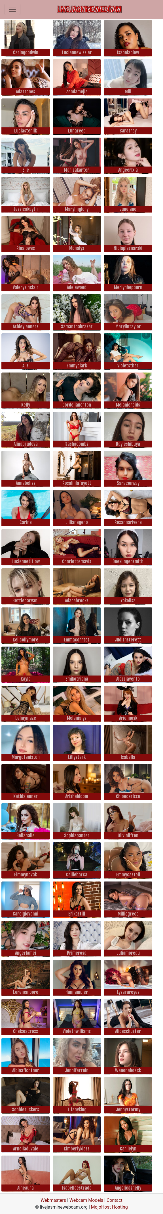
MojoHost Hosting (109, 1207)
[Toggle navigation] (12, 9)
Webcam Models (86, 1200)
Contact (114, 1200)
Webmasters (53, 1200)
